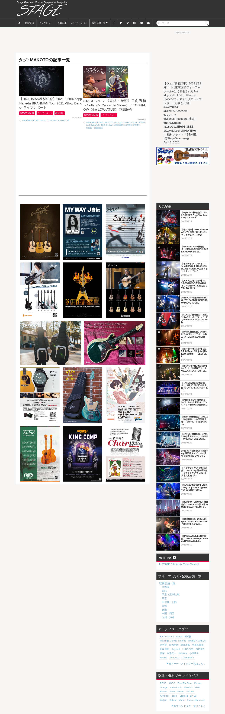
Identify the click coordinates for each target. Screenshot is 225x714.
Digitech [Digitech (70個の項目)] (198, 691)
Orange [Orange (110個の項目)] (202, 683)
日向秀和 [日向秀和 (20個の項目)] (164, 649)
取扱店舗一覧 (99, 23)
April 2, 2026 (171, 142)
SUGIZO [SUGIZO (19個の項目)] (195, 649)
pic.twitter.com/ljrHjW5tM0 (179, 130)
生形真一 (90, 140)
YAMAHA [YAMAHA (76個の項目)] (181, 691)
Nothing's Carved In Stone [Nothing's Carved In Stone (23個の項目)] (171, 641)
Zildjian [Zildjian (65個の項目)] (171, 696)
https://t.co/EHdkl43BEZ (178, 126)
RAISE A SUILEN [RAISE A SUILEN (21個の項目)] (192, 641)
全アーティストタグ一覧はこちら (187, 663)
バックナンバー (79, 23)
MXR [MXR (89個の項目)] (184, 687)
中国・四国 (168, 613)
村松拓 (136, 138)
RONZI (53, 132)
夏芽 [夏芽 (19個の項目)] (203, 649)
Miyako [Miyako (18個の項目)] (192, 653)
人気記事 (62, 23)
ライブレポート (47, 125)
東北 (164, 590)
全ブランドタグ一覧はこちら (190, 706)
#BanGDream (172, 122)
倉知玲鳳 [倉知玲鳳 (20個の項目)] (181, 645)
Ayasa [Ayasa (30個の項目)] (177, 637)
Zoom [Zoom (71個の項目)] (190, 691)
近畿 (164, 609)
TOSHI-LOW (63, 132)
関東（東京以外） (172, 594)
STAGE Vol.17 (28, 125)
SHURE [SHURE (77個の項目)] (171, 691)
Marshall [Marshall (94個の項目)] (176, 687)
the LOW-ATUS (93, 138)
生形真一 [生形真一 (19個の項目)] (164, 653)
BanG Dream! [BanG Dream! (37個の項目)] (166, 637)
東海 (164, 605)
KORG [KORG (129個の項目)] (170, 683)
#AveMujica (170, 107)
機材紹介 (29, 23)
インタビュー (46, 23)
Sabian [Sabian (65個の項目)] (179, 696)
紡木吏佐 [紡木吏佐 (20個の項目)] (172, 645)
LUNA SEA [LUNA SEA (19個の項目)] (184, 649)
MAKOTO (45, 132)
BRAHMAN (27, 132)
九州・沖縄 (168, 617)
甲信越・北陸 (169, 602)
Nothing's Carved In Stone (125, 135)
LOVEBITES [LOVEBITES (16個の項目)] (176, 658)
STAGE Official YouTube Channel (180, 564)
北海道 (165, 586)
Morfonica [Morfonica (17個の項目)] (164, 658)
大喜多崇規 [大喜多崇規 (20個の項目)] (192, 645)
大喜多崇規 (118, 138)
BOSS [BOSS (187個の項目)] (162, 683)
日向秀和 (128, 138)
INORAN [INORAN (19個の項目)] (174, 653)
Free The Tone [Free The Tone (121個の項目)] (181, 683)
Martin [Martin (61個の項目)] (187, 696)
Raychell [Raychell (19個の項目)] (173, 649)
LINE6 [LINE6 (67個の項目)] (162, 696)
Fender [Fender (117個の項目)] (193, 683)
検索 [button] (206, 25)
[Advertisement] (145, 10)
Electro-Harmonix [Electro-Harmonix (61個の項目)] (167, 700)
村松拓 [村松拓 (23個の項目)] (185, 637)
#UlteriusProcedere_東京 (179, 118)
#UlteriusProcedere (175, 111)
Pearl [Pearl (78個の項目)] (199, 687)
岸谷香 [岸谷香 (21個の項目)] (163, 645)
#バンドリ (169, 114)
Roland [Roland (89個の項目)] (192, 687)
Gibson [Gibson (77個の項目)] (163, 691)
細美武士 (99, 140)
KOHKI (36, 132)
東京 (164, 598)
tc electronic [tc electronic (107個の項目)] (165, 687)
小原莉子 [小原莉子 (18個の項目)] (183, 653)
